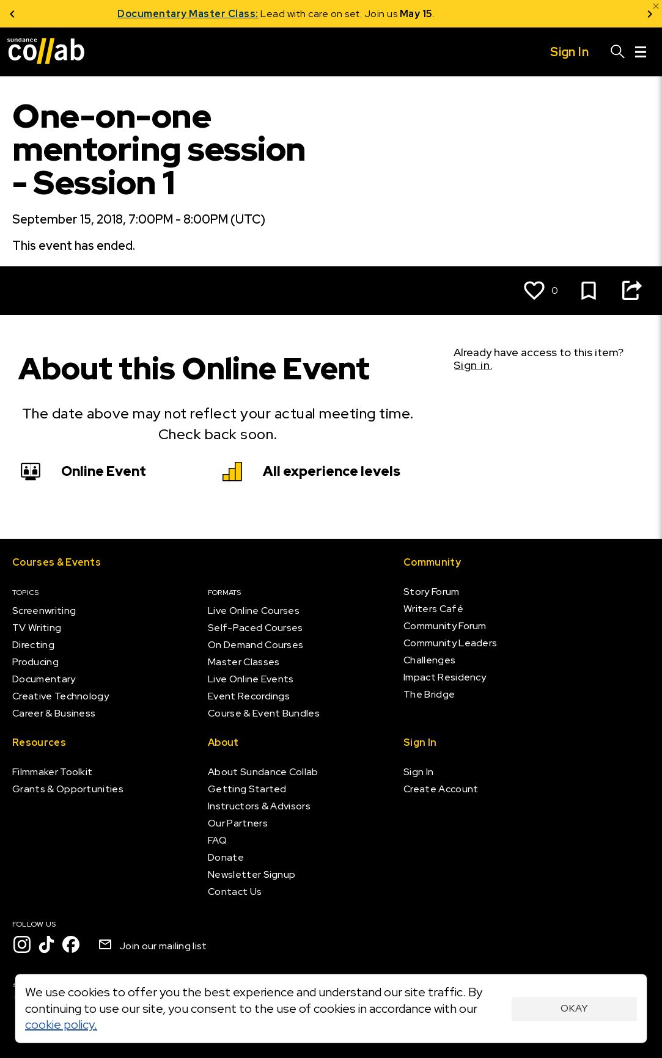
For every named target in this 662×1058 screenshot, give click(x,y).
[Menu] (640, 51)
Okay (574, 1008)
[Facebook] (71, 944)
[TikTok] (46, 944)
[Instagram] (22, 944)
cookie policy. (61, 1024)
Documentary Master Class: (243, 13)
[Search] (618, 51)
